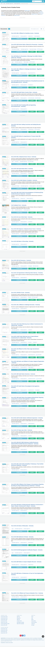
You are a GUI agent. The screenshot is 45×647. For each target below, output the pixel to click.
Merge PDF (18, 618)
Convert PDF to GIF (4, 631)
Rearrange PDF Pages (20, 622)
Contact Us (33, 623)
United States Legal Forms (15, 36)
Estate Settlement (30, 542)
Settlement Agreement (31, 423)
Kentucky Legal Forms (24, 36)
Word (40, 38)
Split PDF (18, 616)
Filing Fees (29, 297)
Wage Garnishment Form (31, 354)
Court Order (29, 342)
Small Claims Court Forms (31, 378)
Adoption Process (30, 564)
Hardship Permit (30, 36)
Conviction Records (30, 129)
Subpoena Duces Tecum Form (32, 233)
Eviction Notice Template (33, 49)
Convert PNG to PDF (4, 619)
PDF (32, 38)
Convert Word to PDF (4, 616)
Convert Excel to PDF (4, 618)
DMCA (32, 619)
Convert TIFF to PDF (4, 622)
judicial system (27, 10)
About (32, 616)
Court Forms (16, 161)
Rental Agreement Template (15, 49)
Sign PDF (18, 619)
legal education (17, 15)
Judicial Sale (35, 342)
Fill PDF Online (19, 38)
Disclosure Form (23, 198)
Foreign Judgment (30, 367)
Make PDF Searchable (20, 623)
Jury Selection (30, 221)
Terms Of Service (34, 622)
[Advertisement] (22, 21)
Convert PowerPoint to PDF (5, 623)
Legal (12, 161)
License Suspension (37, 36)
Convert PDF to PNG (4, 630)
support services (35, 14)
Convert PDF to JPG (4, 628)
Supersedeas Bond (30, 173)
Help (32, 618)
